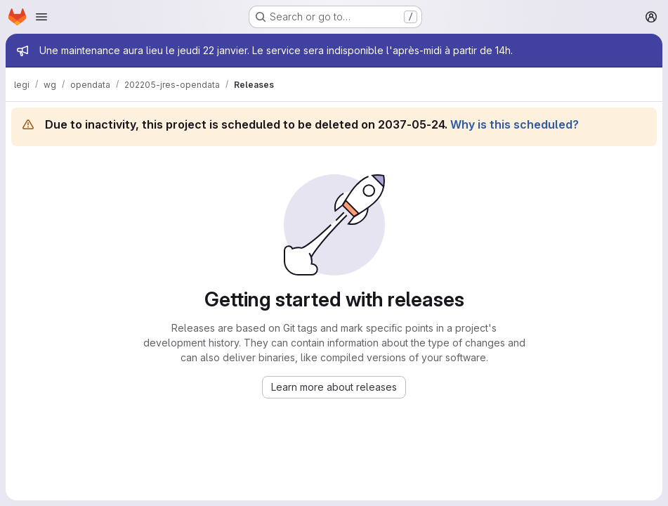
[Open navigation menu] (41, 17)
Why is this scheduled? (514, 124)
